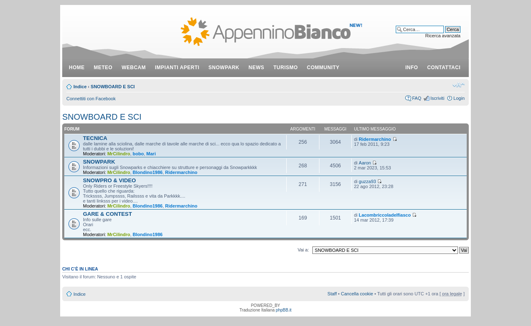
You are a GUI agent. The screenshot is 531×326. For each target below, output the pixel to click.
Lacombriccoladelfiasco (385, 215)
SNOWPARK (99, 162)
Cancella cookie (357, 293)
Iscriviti (437, 98)
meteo (103, 67)
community (323, 67)
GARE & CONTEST (107, 214)
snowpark (224, 67)
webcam (134, 67)
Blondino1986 (148, 172)
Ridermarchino (375, 139)
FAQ (416, 98)
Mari (151, 153)
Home (77, 67)
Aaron (365, 162)
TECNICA (95, 138)
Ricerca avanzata (442, 35)
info (411, 67)
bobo (138, 153)
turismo (285, 67)
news (256, 67)
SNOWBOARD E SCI (113, 86)
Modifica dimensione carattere (459, 85)
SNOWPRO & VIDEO (109, 180)
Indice (80, 86)
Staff (331, 293)
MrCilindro (118, 153)
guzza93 (367, 181)
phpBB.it (284, 310)
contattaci (443, 67)
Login (459, 98)
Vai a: (303, 249)
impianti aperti (177, 67)
